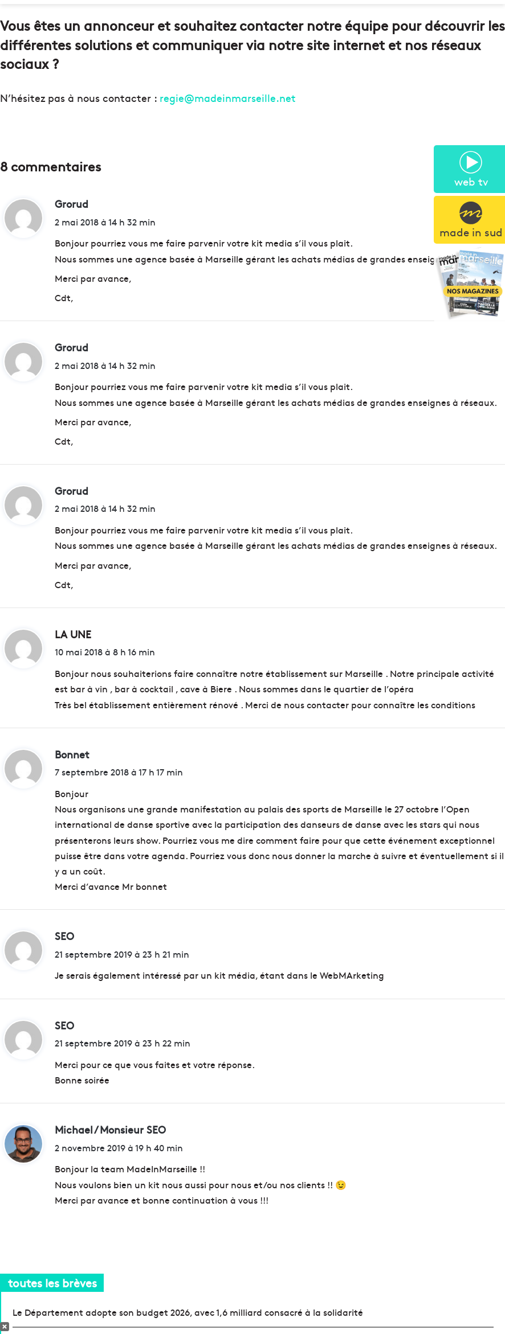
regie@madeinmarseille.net (228, 98)
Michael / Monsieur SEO (110, 1129)
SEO (64, 936)
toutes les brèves (52, 1282)
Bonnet (72, 754)
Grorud (71, 203)
